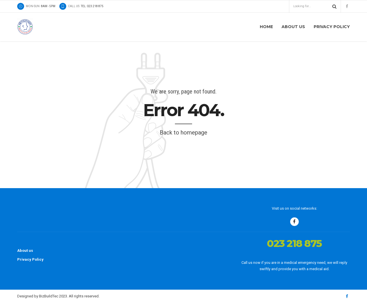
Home (266, 26)
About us (293, 26)
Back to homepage (183, 132)
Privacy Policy (332, 26)
